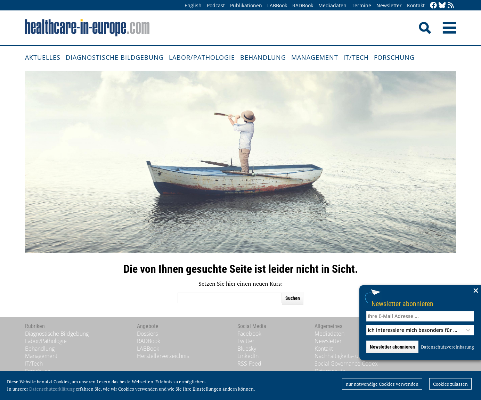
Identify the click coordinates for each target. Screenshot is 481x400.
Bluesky (246, 348)
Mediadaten (332, 5)
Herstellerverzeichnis (163, 356)
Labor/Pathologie (202, 57)
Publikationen (246, 5)
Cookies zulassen (450, 384)
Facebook (249, 333)
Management (314, 57)
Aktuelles (42, 57)
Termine (361, 5)
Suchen (292, 298)
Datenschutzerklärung (52, 389)
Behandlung (263, 57)
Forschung (394, 57)
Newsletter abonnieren (402, 304)
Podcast (216, 5)
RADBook (302, 5)
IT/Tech (356, 57)
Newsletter (389, 5)
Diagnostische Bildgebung (115, 57)
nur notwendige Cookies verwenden (382, 384)
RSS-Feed (249, 363)
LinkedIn (248, 356)
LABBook (277, 5)
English (193, 5)
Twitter (245, 341)
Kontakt (416, 5)
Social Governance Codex (346, 363)
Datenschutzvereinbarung (447, 347)
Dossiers (147, 333)
